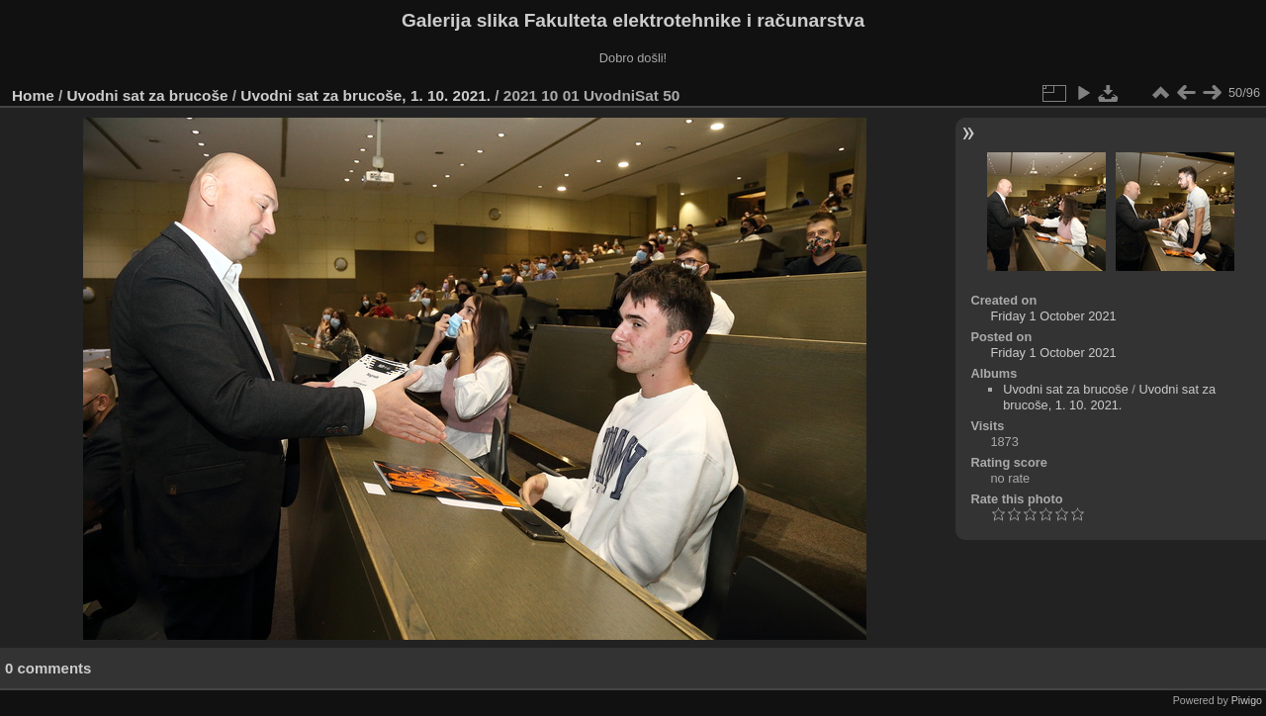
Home (33, 95)
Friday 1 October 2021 (1053, 316)
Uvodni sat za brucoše (147, 95)
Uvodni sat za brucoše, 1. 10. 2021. (365, 95)
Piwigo (1246, 700)
